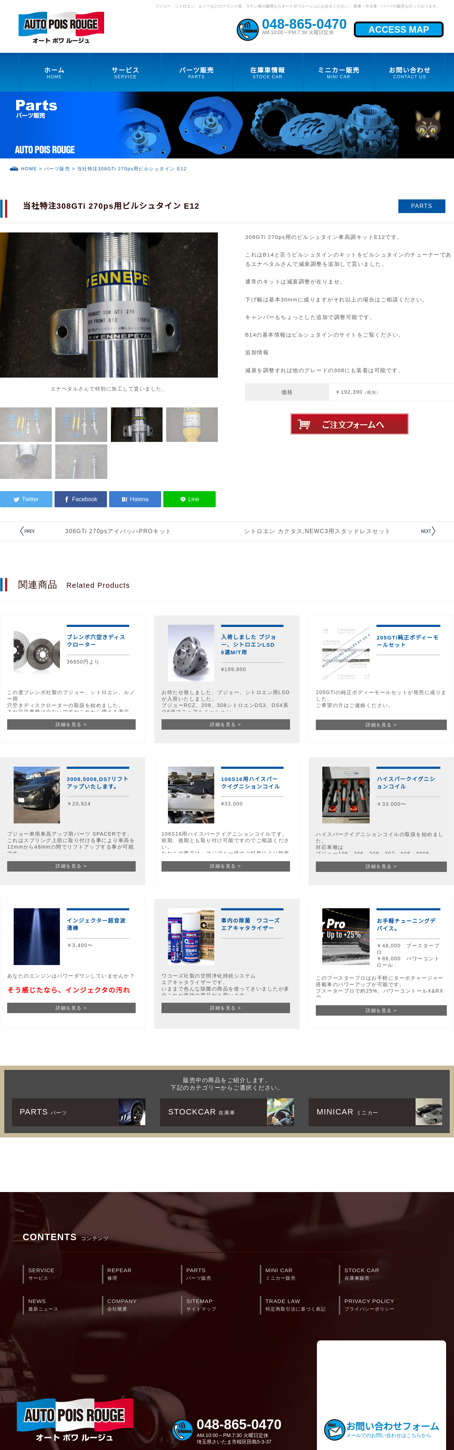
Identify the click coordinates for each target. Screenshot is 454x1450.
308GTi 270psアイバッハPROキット (118, 531)
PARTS (223, 1274)
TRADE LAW (302, 1305)
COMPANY (144, 1305)
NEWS (65, 1305)
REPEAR (144, 1274)
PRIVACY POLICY (381, 1305)
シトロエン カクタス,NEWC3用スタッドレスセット (317, 531)
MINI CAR (302, 1274)
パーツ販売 (57, 168)
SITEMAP (223, 1305)
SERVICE (65, 1274)
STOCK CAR (381, 1274)
